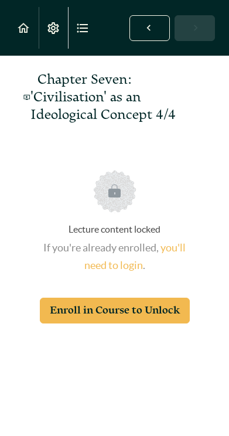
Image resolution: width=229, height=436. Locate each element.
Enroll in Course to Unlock (115, 310)
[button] (24, 28)
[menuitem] (53, 28)
